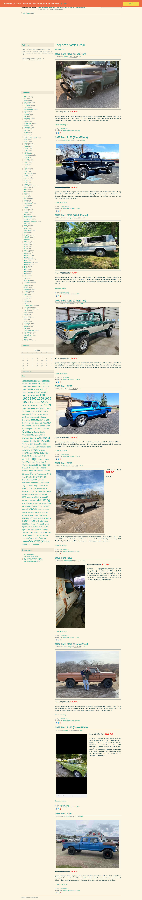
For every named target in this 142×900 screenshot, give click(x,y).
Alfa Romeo (27, 102)
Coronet (48, 447)
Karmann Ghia (43, 485)
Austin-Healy (27, 127)
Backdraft (26, 129)
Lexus (25, 246)
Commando (31, 447)
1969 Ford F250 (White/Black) (71, 215)
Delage (25, 171)
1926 (32, 381)
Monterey (34, 500)
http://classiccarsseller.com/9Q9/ (71, 130)
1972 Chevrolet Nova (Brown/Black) (33, 560)
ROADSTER (42, 515)
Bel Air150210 (45, 423)
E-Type (28, 462)
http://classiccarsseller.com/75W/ (71, 720)
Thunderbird (31, 535)
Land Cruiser (27, 489)
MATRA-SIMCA (28, 259)
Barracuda (26, 420)
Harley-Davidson (28, 203)
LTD (36, 491)
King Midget (27, 236)
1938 (24, 386)
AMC (25, 107)
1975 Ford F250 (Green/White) (71, 727)
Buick (25, 143)
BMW (25, 134)
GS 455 (32, 477)
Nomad (44, 503)
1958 (37, 392)
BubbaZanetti (66, 303)
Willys (25, 339)
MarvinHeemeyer (67, 140)
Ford (79, 56)
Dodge (25, 179)
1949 (24, 389)
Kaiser (25, 232)
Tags (28, 13)
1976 (33, 406)
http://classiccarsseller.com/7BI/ (71, 637)
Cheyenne (25, 441)
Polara (24, 509)
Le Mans (44, 488)
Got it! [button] (131, 3)
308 (35, 411)
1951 (33, 389)
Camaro (26, 146)
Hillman (26, 207)
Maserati (26, 257)
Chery (25, 150)
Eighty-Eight (40, 462)
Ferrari (25, 187)
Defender (31, 456)
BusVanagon (27, 429)
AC (24, 98)
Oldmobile (26, 280)
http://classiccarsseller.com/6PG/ (71, 807)
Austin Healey (27, 123)
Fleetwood (25, 474)
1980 (24, 408)
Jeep (25, 227)
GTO (38, 477)
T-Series (42, 532)
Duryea (26, 182)
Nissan (25, 277)
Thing (24, 535)
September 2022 (27, 371)
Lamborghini (27, 239)
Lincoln (25, 250)
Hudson (26, 211)
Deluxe (37, 456)
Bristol (25, 139)
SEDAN (26, 521)
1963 (33, 396)
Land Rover (27, 243)
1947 (43, 386)
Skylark (39, 524)
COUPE (25, 453)
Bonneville (35, 426)
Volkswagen (27, 332)
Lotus (25, 253)
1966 (25, 398)
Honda (25, 209)
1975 (61, 206)
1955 (24, 392)
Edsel (25, 184)
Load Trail (26, 252)
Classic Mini (38, 444)
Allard (25, 104)
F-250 (24, 468)
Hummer (26, 212)
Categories (26, 92)
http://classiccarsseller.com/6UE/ (71, 890)
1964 (37, 396)
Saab (25, 310)
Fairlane (43, 468)
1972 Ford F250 (63, 463)
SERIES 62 (33, 521)
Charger (42, 435)
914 (38, 414)
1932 (28, 384)
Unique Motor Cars (29, 330)
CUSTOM (35, 453)
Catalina (42, 432)
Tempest (48, 532)
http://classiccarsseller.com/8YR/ (71, 456)
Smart (25, 314)
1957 (33, 392)
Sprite (24, 530)
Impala (35, 480)
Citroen (26, 162)
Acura (25, 100)
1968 (61, 635)
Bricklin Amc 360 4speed (30, 138)
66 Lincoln (26, 97)
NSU (25, 278)
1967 (33, 398)
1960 (46, 392)
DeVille (25, 459)
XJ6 (28, 544)
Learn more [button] (64, 3)
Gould (25, 200)
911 (31, 414)
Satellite (38, 518)
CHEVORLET (27, 154)
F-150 (49, 465)
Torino (38, 535)
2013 (41, 408)
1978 (61, 454)
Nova (49, 503)
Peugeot (26, 287)
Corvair (25, 450)
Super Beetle (33, 532)
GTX (45, 477)
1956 (29, 392)
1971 (33, 402)
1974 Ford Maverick (29, 554)
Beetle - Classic (28, 423)
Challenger (26, 435)
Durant (25, 180)
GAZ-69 (26, 196)
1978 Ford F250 (63, 386)
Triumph (26, 326)
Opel (25, 284)
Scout (43, 518)
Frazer (25, 193)
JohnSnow (66, 730)
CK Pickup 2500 (27, 444)
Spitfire (46, 527)
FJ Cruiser (46, 471)
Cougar (43, 450)
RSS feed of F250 (59, 49)
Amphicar (26, 111)
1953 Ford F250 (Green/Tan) (70, 54)
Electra (38, 465)
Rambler (26, 298)
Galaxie (43, 474)
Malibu (40, 491)
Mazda (25, 261)
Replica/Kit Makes (28, 305)
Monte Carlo (26, 500)
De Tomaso (27, 170)
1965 (43, 395)
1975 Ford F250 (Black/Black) (71, 137)
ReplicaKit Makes (41, 512)
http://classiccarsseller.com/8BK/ (71, 379)
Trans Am (42, 538)
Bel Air (37, 423)
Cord (25, 166)
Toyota (25, 325)
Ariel (25, 116)
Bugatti (25, 141)
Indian (25, 214)
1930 (48, 381)
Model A (38, 497)
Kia (24, 234)
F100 (33, 468)
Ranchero (31, 512)
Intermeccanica (28, 216)
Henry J (26, 205)
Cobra (25, 164)
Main (24, 13)
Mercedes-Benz (28, 262)
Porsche (26, 293)
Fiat (25, 189)
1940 (32, 386)
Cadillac (26, 145)
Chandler (26, 148)
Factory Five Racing (29, 186)
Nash (25, 275)
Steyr (25, 316)
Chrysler (26, 161)
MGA (47, 494)
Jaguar (25, 225)
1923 (28, 381)
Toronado (44, 535)
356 (42, 411)
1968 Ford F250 (63, 557)
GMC (25, 198)
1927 (35, 381)
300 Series (47, 408)
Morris (25, 273)
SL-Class (45, 524)
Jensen (26, 228)
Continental (40, 447)
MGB (24, 497)
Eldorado (32, 465)
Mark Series (47, 491)
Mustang (44, 500)
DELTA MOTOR (28, 173)
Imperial (41, 480)
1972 (61, 549)
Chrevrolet (26, 157)
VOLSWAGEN (27, 335)
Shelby (25, 312)
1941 (35, 386)
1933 (32, 384)
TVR (25, 328)
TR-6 (36, 538)
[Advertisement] (71, 29)
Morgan (26, 271)
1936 (43, 384)
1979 (47, 405)
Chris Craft (26, 159)
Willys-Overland (28, 341)
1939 (28, 386)
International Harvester (30, 221)
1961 (24, 396)
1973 (46, 402)
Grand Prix (26, 477)
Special (24, 527)
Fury (38, 474)
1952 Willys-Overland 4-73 (31, 556)
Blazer (24, 426)
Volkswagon (27, 334)
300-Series (26, 411)
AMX (28, 417)
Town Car (25, 538)
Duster (40, 459)
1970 (25, 402)
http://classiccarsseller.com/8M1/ (71, 294)
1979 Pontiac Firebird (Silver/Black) (33, 558)
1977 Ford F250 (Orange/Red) (71, 644)
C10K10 (40, 429)
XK (31, 544)
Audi (25, 120)
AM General (27, 105)
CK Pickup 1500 (44, 441)
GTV (41, 477)
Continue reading (60, 125)
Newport (29, 503)
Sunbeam (26, 323)
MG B (25, 268)
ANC (25, 113)
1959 (41, 392)
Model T (45, 497)
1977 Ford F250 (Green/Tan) (70, 300)
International (27, 220)
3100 (39, 411)
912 (35, 414)
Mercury (26, 264)
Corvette (34, 449)
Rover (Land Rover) (29, 309)
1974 (24, 406)
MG (25, 266)
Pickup (40, 506)
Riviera (24, 515)
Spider (41, 527)
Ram (25, 296)
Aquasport (26, 114)
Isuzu (25, 223)
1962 (29, 396)
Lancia (25, 241)
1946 (39, 386)
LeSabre (25, 491)
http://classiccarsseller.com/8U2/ (71, 208)
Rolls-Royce (27, 307)
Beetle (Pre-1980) (43, 420)
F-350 (29, 468)
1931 (24, 384)
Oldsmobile (27, 282)
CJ (38, 441)
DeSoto (26, 175)
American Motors (28, 109)
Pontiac (26, 291)
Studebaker (27, 318)
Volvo (25, 337)
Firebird (39, 471)
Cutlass (42, 453)
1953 (61, 129)
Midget (29, 497)
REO (25, 303)
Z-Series (36, 544)
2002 (37, 408)
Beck (25, 130)
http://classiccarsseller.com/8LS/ (71, 551)
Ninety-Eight (37, 503)
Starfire (29, 530)
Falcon (25, 471)
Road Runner (33, 515)
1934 (35, 384)
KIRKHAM (26, 237)
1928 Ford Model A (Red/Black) (32, 561)
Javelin (30, 485)
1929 (44, 381)
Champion (34, 435)
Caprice (36, 432)
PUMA (25, 294)
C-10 (34, 429)
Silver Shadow (31, 524)
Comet (24, 447)
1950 (29, 389)
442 (28, 414)
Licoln (25, 248)
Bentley (26, 132)
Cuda (30, 453)
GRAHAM (26, 202)
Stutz (25, 319)
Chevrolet (26, 155)
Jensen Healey (27, 230)
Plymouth (26, 289)
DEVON (26, 177)
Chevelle (26, 152)
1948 (47, 386)
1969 (61, 292)
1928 (39, 381)
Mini (25, 269)
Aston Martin (27, 118)
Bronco (42, 426)
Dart (47, 453)
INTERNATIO (27, 218)
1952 (37, 389)
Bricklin (26, 136)
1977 (61, 377)
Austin (25, 121)
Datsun (25, 168)
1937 (47, 384)
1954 (45, 389)
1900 (24, 381)
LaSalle (26, 244)
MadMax (65, 56)
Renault (26, 302)
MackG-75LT (27, 255)
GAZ (25, 195)
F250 (64, 129)
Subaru (26, 321)
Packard (26, 285)
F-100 (44, 465)
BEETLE (34, 420)
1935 (39, 384)
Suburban (45, 530)
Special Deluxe (33, 527)
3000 (32, 411)
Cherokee (25, 438)
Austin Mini (26, 125)
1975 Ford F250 (63, 813)
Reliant (25, 300)
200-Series (31, 408)
